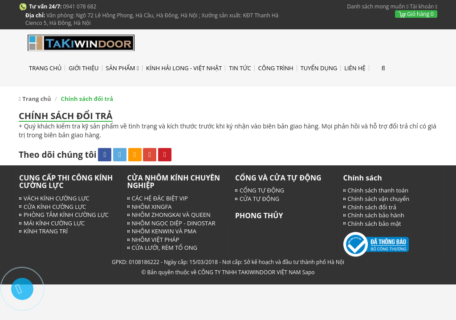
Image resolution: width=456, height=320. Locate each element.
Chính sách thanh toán (378, 190)
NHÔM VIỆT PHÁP (155, 240)
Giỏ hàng (416, 14)
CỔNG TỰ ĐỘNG (262, 190)
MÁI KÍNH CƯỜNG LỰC (54, 223)
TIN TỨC (240, 68)
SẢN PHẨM (122, 68)
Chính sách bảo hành (376, 215)
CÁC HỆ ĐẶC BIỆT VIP (160, 198)
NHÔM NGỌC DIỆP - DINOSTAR (174, 223)
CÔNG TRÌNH (275, 68)
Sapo (308, 272)
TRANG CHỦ (45, 68)
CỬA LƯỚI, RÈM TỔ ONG (165, 248)
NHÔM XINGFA (152, 207)
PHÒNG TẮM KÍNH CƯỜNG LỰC (66, 215)
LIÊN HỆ (355, 68)
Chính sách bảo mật (374, 224)
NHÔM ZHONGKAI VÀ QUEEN (171, 215)
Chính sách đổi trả (372, 207)
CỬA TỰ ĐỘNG (259, 199)
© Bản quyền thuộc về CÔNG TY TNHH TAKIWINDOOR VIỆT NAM (221, 272)
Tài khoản (422, 6)
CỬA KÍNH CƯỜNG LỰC (55, 207)
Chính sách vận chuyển (379, 199)
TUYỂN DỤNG (319, 68)
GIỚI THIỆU (83, 68)
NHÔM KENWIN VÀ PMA (164, 231)
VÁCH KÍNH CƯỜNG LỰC (56, 198)
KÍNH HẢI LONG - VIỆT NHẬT (184, 68)
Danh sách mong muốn (376, 6)
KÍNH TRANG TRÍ (46, 231)
